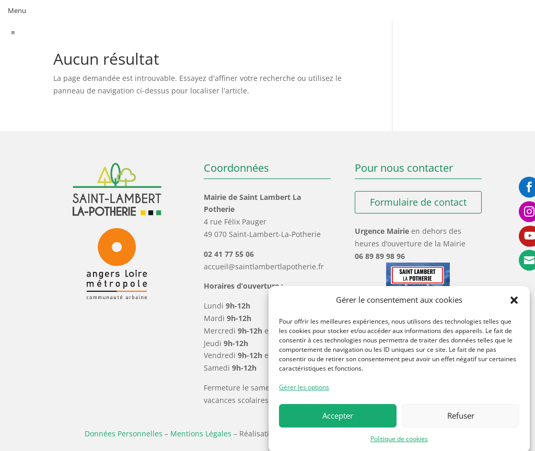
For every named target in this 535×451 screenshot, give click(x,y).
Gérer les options (304, 391)
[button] (514, 305)
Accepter (337, 420)
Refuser (460, 420)
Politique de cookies (399, 443)
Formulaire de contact (418, 202)
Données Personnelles (123, 433)
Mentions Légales (200, 433)
